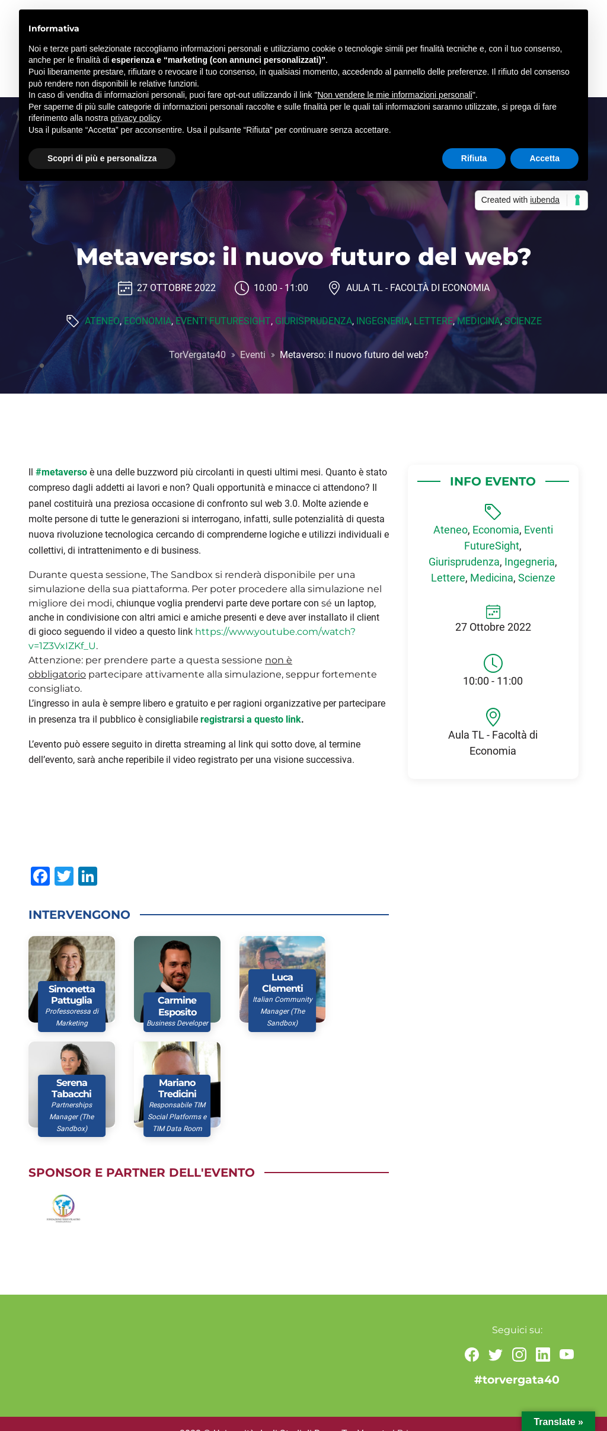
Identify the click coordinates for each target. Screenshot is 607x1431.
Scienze (522, 321)
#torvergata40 (517, 1359)
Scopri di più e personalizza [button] (101, 158)
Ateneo (102, 321)
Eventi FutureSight (222, 321)
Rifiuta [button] (474, 158)
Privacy (412, 1413)
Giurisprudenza (312, 321)
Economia (147, 321)
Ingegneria (381, 321)
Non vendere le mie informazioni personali (394, 95)
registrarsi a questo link (250, 719)
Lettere (432, 321)
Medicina (477, 321)
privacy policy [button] (135, 118)
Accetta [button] (544, 158)
